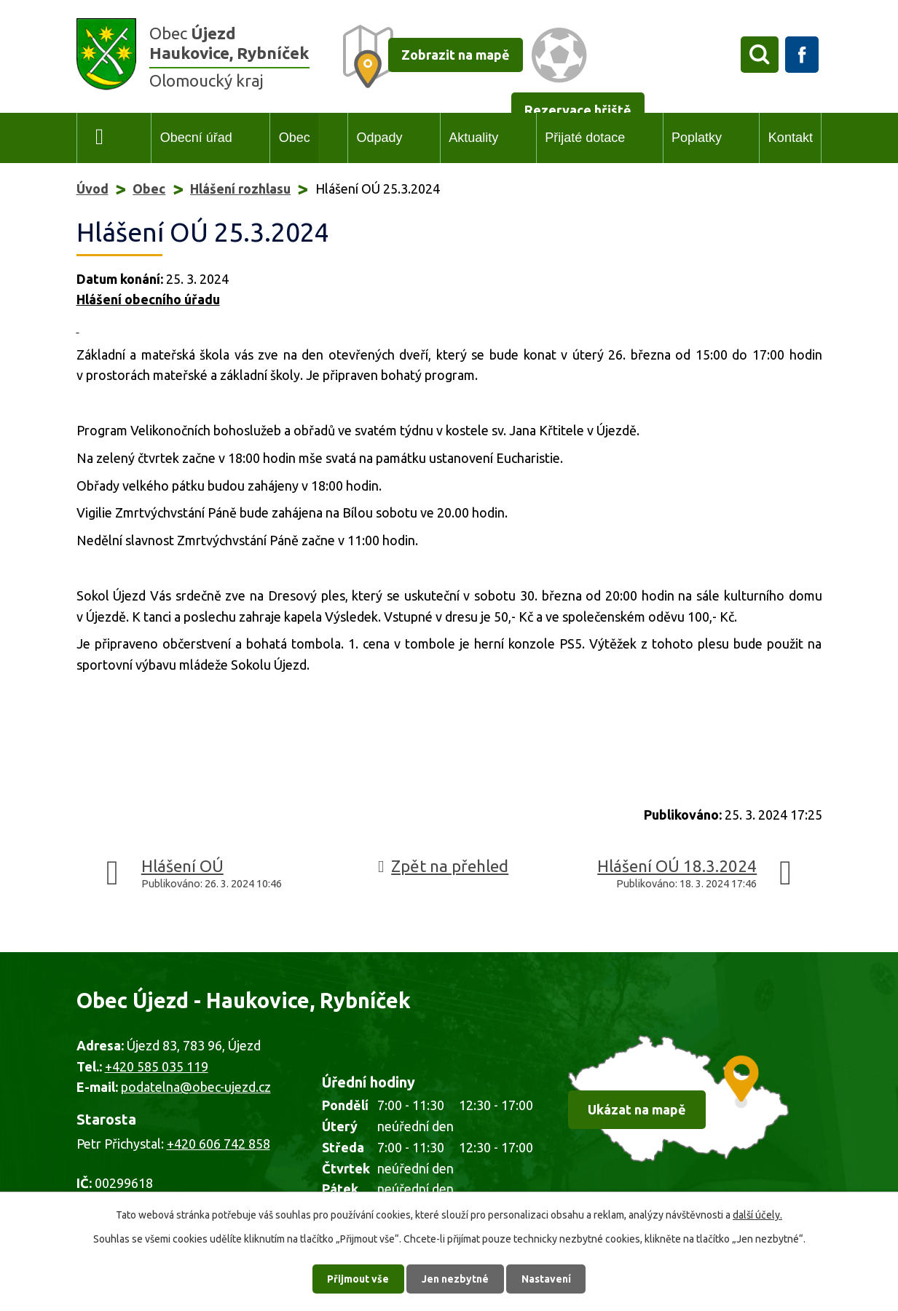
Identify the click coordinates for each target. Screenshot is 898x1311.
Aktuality (473, 137)
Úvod (100, 138)
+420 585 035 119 (156, 1066)
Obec (294, 137)
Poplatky (696, 137)
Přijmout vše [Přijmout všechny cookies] (358, 1278)
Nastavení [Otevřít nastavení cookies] (546, 1278)
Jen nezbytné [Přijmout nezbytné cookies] (455, 1278)
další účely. (757, 1215)
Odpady (379, 137)
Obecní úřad (196, 137)
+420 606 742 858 (218, 1143)
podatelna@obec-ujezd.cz (196, 1087)
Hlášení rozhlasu (240, 188)
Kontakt (790, 137)
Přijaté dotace (585, 137)
